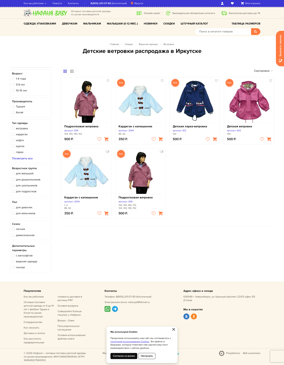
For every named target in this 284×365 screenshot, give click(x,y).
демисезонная (25, 235)
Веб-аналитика (251, 353)
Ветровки (168, 44)
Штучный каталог (194, 23)
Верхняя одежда (148, 44)
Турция (20, 106)
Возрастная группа (24, 168)
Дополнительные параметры (23, 248)
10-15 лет (21, 90)
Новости (57, 3)
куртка (20, 146)
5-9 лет (20, 84)
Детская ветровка (239, 126)
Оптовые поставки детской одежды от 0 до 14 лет (39, 309)
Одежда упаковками (40, 23)
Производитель (22, 101)
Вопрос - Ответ (66, 320)
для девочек (24, 207)
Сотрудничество (33, 322)
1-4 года (21, 78)
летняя (20, 229)
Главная (114, 44)
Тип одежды (20, 123)
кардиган (22, 134)
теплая (20, 267)
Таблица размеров (246, 23)
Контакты (73, 3)
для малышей (25, 173)
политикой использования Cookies (129, 341)
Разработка (233, 353)
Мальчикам (92, 23)
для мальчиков (25, 213)
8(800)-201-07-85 (101, 3)
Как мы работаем (34, 3)
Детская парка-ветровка (190, 126)
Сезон (16, 224)
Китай (19, 112)
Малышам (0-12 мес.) (122, 23)
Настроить (147, 355)
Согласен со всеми (124, 355)
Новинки (150, 23)
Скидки (169, 23)
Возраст (17, 73)
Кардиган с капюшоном (135, 126)
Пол (14, 202)
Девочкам (69, 23)
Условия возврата (68, 305)
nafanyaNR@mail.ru (139, 302)
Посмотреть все (22, 158)
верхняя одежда (26, 261)
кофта (20, 140)
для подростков (26, 191)
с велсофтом (24, 255)
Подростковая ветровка (81, 126)
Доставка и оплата (34, 333)
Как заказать (31, 327)
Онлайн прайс (152, 13)
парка (19, 152)
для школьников (26, 185)
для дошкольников (28, 179)
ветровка (22, 128)
